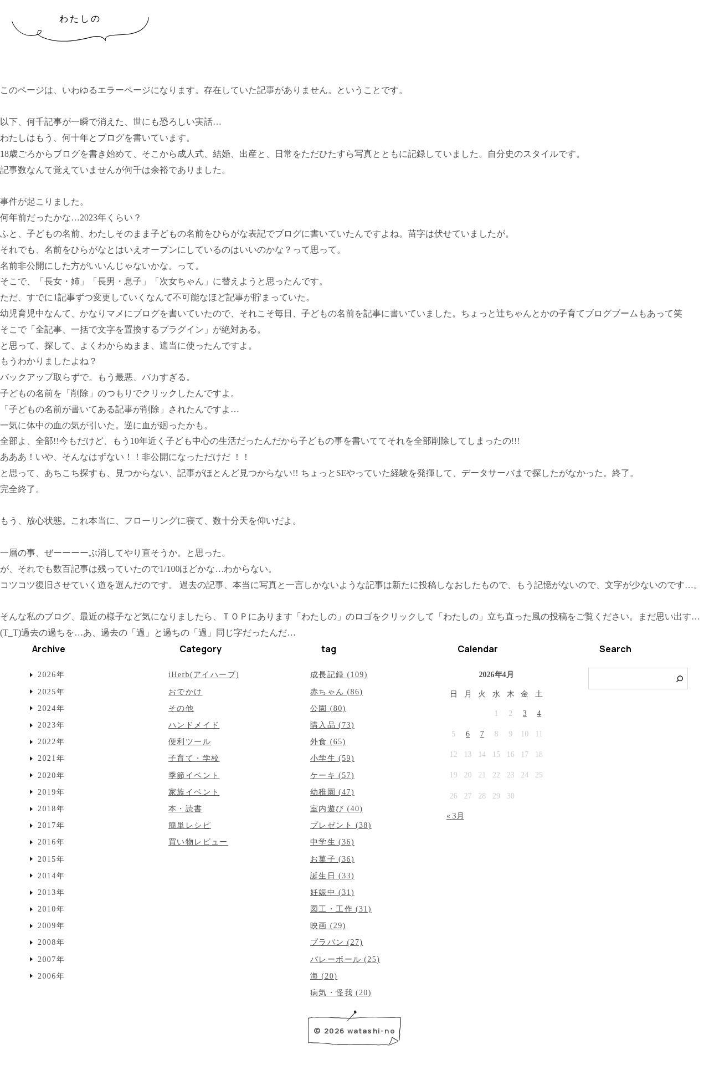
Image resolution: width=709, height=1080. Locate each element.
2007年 (51, 959)
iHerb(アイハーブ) (203, 674)
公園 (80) (328, 708)
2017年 (51, 825)
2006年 (51, 976)
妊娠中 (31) (332, 892)
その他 (181, 708)
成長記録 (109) (339, 674)
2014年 (51, 876)
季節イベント (193, 775)
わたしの (80, 18)
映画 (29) (328, 926)
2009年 (51, 926)
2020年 (51, 775)
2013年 (51, 892)
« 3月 (455, 816)
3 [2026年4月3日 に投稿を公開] (525, 713)
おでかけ (185, 692)
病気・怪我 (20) (341, 993)
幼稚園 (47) (332, 792)
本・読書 (185, 809)
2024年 (51, 708)
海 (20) (323, 976)
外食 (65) (328, 742)
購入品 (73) (332, 725)
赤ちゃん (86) (336, 692)
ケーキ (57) (332, 775)
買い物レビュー (198, 842)
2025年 (51, 692)
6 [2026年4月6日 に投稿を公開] (468, 734)
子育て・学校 (193, 758)
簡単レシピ (189, 825)
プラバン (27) (336, 942)
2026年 (51, 674)
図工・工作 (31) (341, 909)
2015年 (51, 859)
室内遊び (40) (336, 809)
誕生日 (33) (332, 876)
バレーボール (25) (345, 959)
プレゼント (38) (341, 825)
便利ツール (189, 742)
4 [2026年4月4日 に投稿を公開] (539, 713)
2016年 (51, 842)
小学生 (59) (332, 758)
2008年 (51, 942)
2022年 (51, 742)
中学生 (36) (332, 842)
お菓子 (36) (332, 859)
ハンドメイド (193, 725)
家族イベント (193, 792)
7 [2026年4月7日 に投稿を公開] (482, 734)
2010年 (51, 909)
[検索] (680, 678)
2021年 (51, 758)
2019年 (51, 792)
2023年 (51, 725)
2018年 (51, 809)
